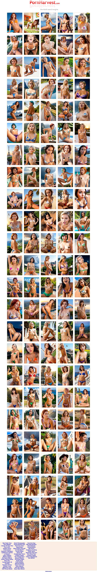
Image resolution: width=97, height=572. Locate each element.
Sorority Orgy (31, 543)
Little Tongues (7, 555)
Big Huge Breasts (31, 544)
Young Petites (19, 551)
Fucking (7, 563)
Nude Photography (19, 543)
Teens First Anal (19, 565)
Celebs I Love (7, 566)
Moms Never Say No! (19, 548)
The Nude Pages (19, 559)
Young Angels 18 (7, 562)
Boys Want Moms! (19, 569)
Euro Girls (7, 547)
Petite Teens (31, 551)
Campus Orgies (31, 555)
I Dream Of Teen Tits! (7, 545)
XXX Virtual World (7, 569)
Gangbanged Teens (19, 554)
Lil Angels (7, 554)
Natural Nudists (19, 563)
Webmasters (48, 571)
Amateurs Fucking (31, 550)
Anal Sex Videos (19, 567)
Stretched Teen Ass (31, 552)
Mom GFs (7, 560)
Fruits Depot (7, 550)
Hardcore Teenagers (7, 551)
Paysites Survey (7, 565)
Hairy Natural (19, 566)
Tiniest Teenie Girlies (7, 559)
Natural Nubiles (19, 558)
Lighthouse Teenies (7, 552)
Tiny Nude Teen (31, 554)
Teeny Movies (31, 545)
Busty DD (19, 552)
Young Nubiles (31, 547)
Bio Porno (31, 548)
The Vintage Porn (19, 556)
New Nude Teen (7, 543)
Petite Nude (19, 560)
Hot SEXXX (31, 558)
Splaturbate (19, 547)
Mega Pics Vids (7, 567)
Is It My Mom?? (19, 550)
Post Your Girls (19, 545)
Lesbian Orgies (19, 555)
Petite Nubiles (19, 562)
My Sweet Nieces (7, 558)
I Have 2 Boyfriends (31, 556)
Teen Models (7, 544)
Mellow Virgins (7, 556)
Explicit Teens (7, 548)
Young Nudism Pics (19, 544)
